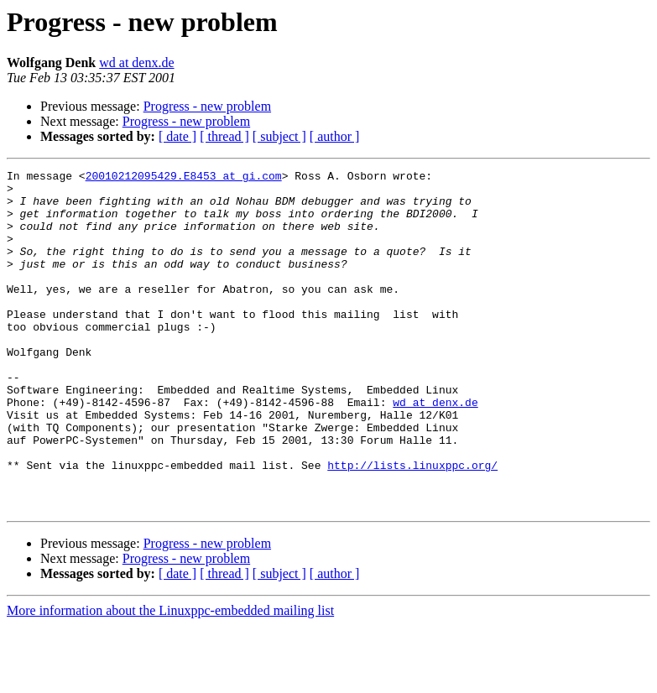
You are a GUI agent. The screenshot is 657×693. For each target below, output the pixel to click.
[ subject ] (279, 136)
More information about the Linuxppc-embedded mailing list (170, 678)
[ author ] (335, 136)
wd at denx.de (136, 62)
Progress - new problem (207, 106)
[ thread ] (224, 136)
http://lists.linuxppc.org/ (412, 525)
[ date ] (177, 136)
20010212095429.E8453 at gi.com (184, 177)
